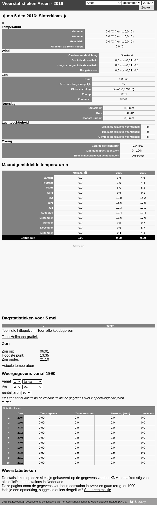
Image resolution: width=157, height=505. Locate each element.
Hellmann (148, 413)
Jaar (20, 413)
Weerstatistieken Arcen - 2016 (32, 3)
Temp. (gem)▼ (49, 413)
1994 (20, 447)
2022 (20, 427)
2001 (20, 442)
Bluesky (138, 502)
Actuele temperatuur (18, 366)
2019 (20, 457)
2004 (20, 417)
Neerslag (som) (120, 413)
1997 (20, 422)
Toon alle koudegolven (55, 330)
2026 (20, 452)
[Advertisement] (78, 279)
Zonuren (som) (84, 413)
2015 (20, 432)
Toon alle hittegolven (18, 330)
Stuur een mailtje (97, 490)
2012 (20, 462)
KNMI (122, 501)
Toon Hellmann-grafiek (20, 337)
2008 (20, 437)
